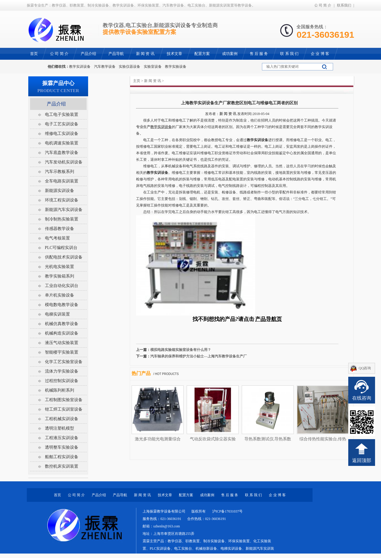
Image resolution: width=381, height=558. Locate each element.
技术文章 (165, 495)
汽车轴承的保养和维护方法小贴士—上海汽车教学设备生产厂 (198, 356)
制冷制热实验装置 (61, 219)
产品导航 (120, 495)
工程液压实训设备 (61, 438)
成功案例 (207, 495)
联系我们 (344, 5)
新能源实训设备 (59, 190)
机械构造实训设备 (61, 333)
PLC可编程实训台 (61, 247)
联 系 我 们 (253, 495)
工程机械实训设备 (61, 419)
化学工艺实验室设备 (63, 362)
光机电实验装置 (59, 266)
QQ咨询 (365, 368)
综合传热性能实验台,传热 (322, 439)
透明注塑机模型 (59, 428)
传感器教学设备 (59, 228)
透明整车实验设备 (61, 447)
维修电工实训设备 (61, 133)
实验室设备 (153, 66)
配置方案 (186, 495)
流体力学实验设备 (61, 371)
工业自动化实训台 (61, 285)
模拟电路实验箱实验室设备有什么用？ (180, 350)
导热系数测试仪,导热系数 (267, 439)
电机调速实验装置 (61, 143)
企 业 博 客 (277, 495)
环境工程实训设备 (61, 200)
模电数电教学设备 (61, 304)
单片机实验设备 (59, 295)
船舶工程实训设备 (61, 457)
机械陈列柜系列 (59, 390)
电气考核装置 (57, 238)
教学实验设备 (175, 66)
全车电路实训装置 (61, 181)
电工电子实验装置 (61, 114)
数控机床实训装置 (61, 466)
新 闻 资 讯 (152, 81)
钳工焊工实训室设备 (63, 409)
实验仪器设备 (129, 66)
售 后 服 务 (229, 495)
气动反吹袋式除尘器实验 (213, 439)
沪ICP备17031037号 (227, 511)
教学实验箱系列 (59, 276)
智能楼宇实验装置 (61, 352)
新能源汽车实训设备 (63, 209)
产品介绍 (56, 103)
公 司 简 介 (322, 5)
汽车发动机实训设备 (63, 162)
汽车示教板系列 (59, 171)
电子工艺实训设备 (61, 124)
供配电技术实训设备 (63, 257)
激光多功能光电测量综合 (158, 439)
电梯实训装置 (57, 314)
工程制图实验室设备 (63, 400)
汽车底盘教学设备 (61, 152)
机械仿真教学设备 (61, 323)
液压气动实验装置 (61, 343)
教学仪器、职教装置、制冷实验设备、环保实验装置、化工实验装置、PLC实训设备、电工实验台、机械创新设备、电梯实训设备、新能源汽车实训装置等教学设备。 (208, 548)
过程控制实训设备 (61, 381)
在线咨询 (361, 398)
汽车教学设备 (104, 66)
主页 (136, 81)
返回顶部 (361, 460)
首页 (57, 495)
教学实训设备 (79, 66)
